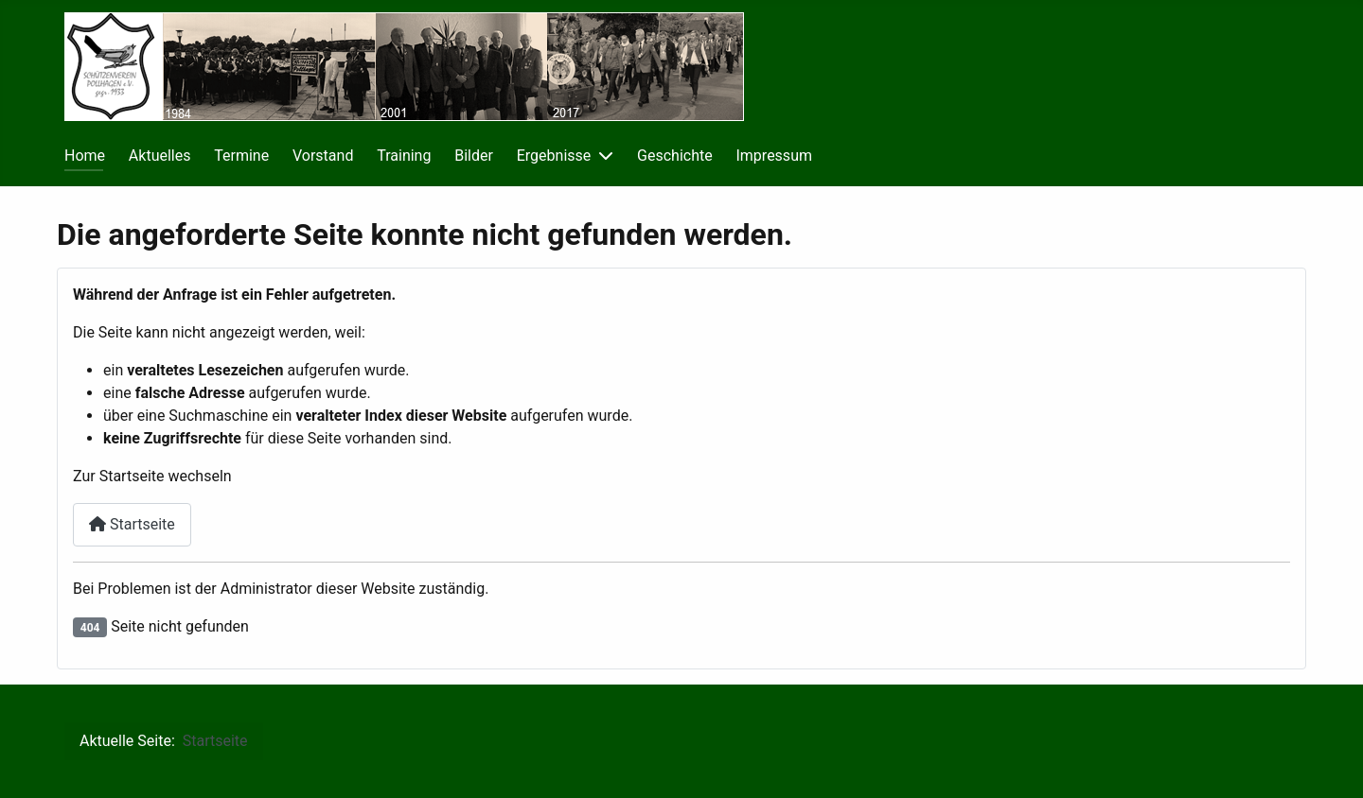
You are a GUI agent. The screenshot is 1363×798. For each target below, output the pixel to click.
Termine (241, 156)
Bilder (473, 156)
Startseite (132, 524)
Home (84, 156)
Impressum (773, 156)
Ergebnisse (554, 156)
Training (404, 156)
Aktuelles (160, 156)
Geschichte (675, 156)
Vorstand (322, 156)
